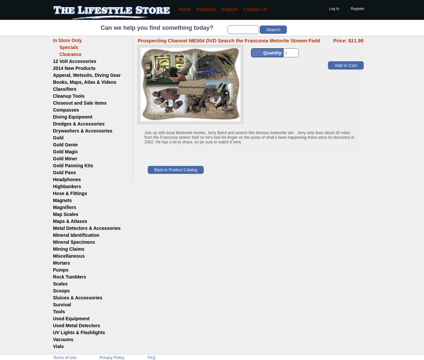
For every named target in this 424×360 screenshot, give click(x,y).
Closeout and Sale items (80, 103)
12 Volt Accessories (74, 61)
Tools (59, 311)
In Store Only (67, 40)
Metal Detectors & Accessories (87, 228)
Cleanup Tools (68, 96)
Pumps (61, 270)
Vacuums (63, 339)
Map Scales (65, 214)
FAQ (151, 357)
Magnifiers (64, 207)
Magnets (62, 200)
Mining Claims (68, 249)
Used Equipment (71, 318)
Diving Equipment (72, 117)
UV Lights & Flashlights (79, 332)
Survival (62, 304)
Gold (58, 137)
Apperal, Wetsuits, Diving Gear (87, 75)
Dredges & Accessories (79, 124)
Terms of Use (65, 357)
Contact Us (255, 9)
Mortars (61, 263)
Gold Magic (65, 151)
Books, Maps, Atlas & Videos (84, 82)
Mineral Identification (76, 235)
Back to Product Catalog (175, 170)
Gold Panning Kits (73, 165)
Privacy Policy (112, 357)
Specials (65, 47)
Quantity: (273, 52)
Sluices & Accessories (77, 297)
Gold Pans (64, 172)
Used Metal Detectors (76, 325)
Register (357, 9)
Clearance (67, 54)
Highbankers (67, 186)
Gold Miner (65, 158)
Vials (58, 346)
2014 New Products (74, 68)
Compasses (66, 110)
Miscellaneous (69, 256)
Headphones (67, 179)
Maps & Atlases (70, 221)
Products (206, 9)
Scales (60, 283)
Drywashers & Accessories (82, 130)
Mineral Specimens (74, 242)
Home (184, 9)
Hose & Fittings (70, 193)
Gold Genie (65, 144)
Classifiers (65, 89)
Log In (334, 9)
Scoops (61, 290)
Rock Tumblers (69, 277)
